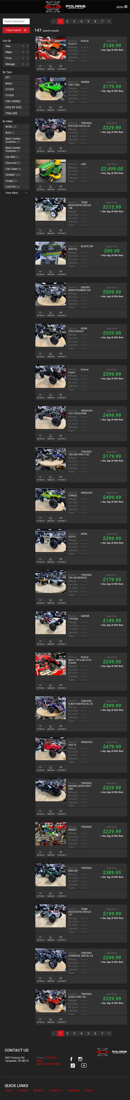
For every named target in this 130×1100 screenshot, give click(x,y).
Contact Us (56, 1090)
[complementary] (120, 1090)
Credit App (73, 1090)
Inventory (23, 1090)
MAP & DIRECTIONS (48, 1064)
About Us (39, 1090)
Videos (89, 1090)
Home (8, 1090)
